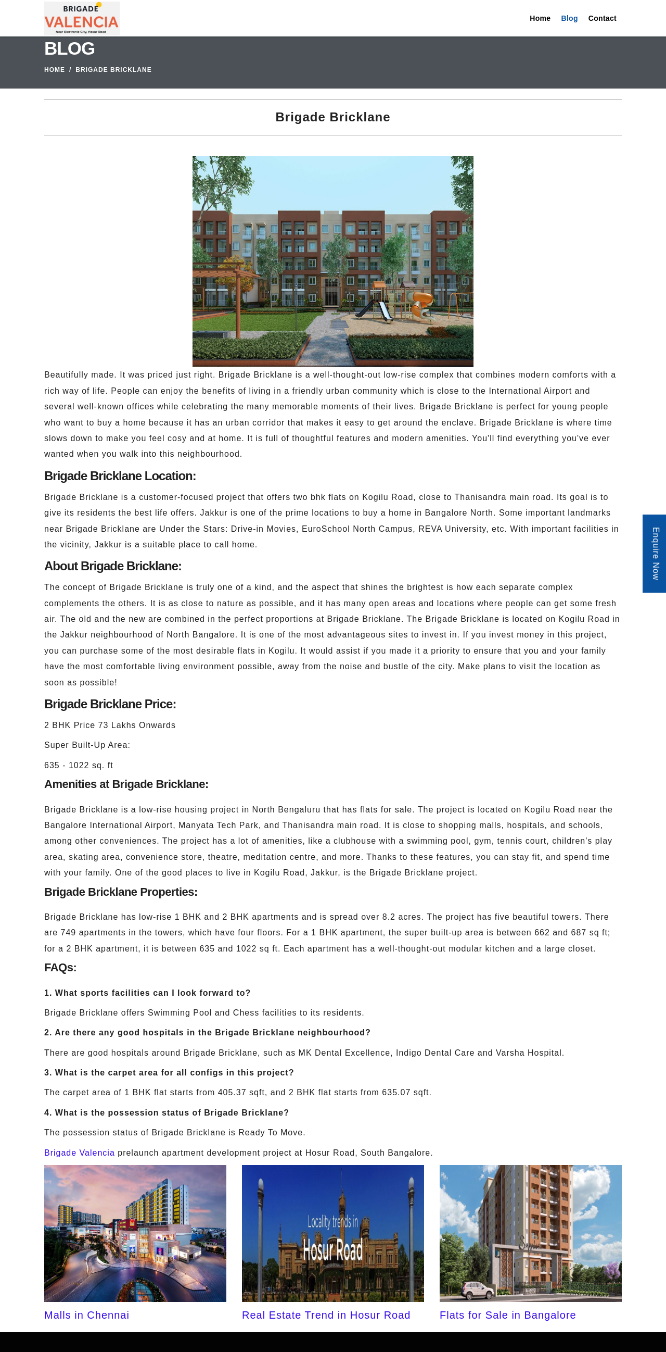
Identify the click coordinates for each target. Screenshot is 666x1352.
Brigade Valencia (79, 1152)
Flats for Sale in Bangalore (508, 1315)
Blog (569, 18)
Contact (602, 18)
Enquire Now (655, 554)
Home (540, 18)
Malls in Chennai (87, 1315)
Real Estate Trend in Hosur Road (326, 1315)
